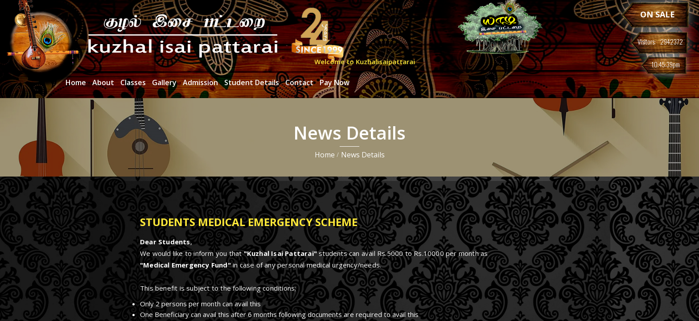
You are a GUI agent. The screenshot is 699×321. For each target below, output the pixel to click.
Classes (133, 82)
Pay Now (335, 82)
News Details (363, 155)
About (103, 82)
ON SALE (657, 14)
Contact (299, 82)
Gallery (164, 82)
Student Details (251, 82)
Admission (200, 82)
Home (76, 82)
